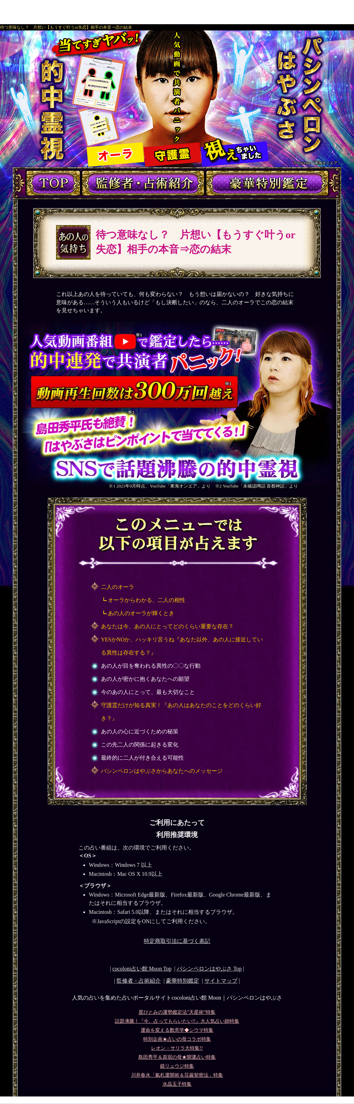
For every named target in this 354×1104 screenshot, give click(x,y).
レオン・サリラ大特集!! (177, 1048)
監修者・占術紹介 (139, 981)
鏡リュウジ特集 (177, 1066)
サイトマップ (220, 981)
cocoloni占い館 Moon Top (141, 969)
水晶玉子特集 (177, 1084)
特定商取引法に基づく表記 (177, 941)
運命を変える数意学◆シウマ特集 (177, 1030)
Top (209, 969)
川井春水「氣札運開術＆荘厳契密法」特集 (177, 1075)
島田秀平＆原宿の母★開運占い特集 (177, 1057)
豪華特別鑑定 (182, 981)
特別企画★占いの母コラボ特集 (177, 1039)
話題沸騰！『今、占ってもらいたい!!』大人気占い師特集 (177, 1021)
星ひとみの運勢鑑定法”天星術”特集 (177, 1012)
